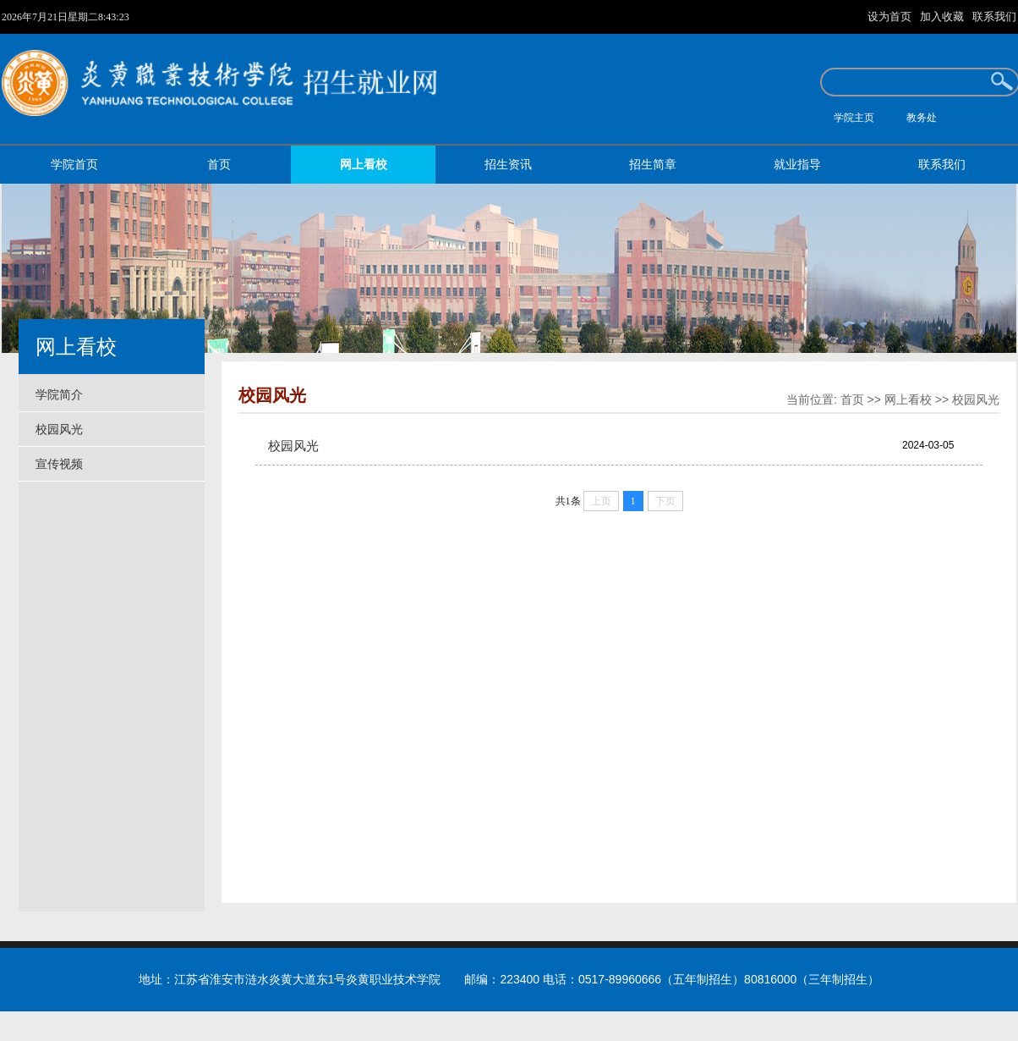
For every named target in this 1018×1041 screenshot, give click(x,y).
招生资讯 (508, 164)
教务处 (921, 118)
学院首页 (74, 164)
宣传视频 (59, 464)
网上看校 (363, 164)
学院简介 (59, 394)
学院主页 (854, 118)
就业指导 (797, 164)
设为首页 (891, 16)
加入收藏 (943, 16)
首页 (219, 164)
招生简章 (652, 164)
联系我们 (994, 16)
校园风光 (59, 429)
